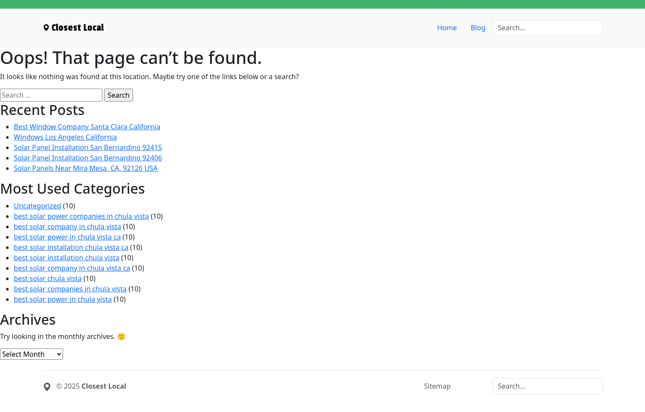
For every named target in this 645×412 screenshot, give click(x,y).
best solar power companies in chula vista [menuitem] (81, 216)
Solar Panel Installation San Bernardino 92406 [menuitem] (88, 158)
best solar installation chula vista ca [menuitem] (71, 247)
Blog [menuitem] (477, 27)
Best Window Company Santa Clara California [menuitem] (87, 126)
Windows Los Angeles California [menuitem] (65, 137)
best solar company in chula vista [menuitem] (67, 226)
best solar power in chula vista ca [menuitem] (67, 237)
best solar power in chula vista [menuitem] (63, 299)
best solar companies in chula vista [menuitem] (70, 289)
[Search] (547, 27)
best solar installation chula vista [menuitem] (66, 257)
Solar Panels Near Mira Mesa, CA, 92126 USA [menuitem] (86, 168)
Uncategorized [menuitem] (37, 206)
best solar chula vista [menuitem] (48, 278)
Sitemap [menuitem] (437, 386)
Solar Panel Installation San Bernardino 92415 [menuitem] (88, 147)
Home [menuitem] (447, 27)
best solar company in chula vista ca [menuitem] (72, 268)
